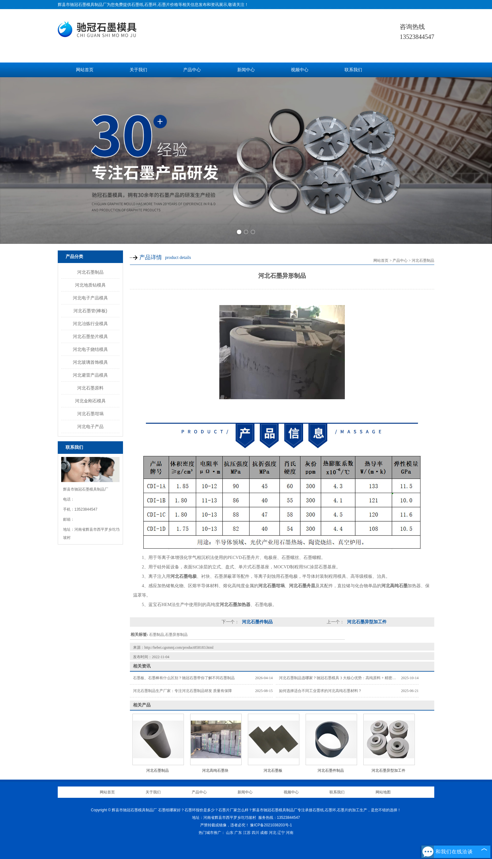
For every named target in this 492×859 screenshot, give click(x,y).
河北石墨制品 (90, 272)
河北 (272, 832)
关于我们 (138, 69)
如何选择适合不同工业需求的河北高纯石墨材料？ (320, 691)
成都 (264, 832)
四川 (255, 832)
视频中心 (299, 69)
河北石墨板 (273, 770)
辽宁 (281, 832)
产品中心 (192, 69)
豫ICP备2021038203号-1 (271, 825)
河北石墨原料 (90, 387)
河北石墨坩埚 (90, 413)
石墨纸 (137, 4)
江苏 (247, 832)
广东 (238, 832)
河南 (289, 832)
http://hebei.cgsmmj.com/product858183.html (178, 647)
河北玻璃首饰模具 (90, 362)
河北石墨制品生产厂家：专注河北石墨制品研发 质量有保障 (182, 691)
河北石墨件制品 (257, 622)
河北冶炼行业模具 (90, 323)
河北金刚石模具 (90, 400)
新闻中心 (246, 69)
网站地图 (383, 792)
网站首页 (85, 69)
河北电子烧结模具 (90, 349)
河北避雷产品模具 (90, 375)
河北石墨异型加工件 (366, 622)
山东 (229, 832)
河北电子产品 (90, 426)
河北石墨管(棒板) (90, 310)
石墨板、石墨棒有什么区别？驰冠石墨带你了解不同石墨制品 (184, 678)
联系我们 (353, 69)
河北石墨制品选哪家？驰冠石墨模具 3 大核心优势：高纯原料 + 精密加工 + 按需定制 (349, 678)
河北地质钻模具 (90, 284)
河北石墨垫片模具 (90, 336)
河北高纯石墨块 (215, 770)
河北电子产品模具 (90, 297)
